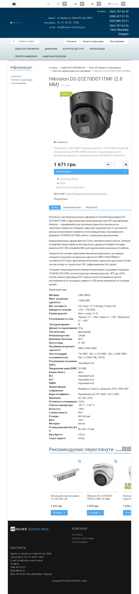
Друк (60, 183)
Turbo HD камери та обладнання (105, 67)
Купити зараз (90, 171)
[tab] (55, 207)
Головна (53, 67)
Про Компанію (117, 41)
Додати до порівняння (70, 187)
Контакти (71, 41)
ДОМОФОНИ (51, 49)
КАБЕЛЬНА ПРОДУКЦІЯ (54, 56)
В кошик (59, 512)
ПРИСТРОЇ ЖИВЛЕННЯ (26, 56)
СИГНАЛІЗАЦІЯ (97, 49)
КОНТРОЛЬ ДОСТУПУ (73, 49)
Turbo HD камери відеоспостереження (71, 71)
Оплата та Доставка (93, 41)
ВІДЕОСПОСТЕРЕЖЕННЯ (27, 49)
